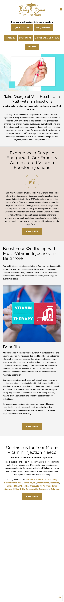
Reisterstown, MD (12, 483)
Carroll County (50, 479)
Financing (10, 38)
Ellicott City (19, 489)
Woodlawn (52, 486)
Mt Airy (43, 486)
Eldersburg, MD (29, 483)
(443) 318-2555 (43, 27)
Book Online (25, 38)
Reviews (32, 46)
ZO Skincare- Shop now (47, 38)
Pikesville (24, 486)
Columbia (55, 489)
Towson (42, 489)
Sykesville (34, 486)
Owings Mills (12, 486)
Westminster (43, 483)
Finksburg (54, 483)
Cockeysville (32, 489)
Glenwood (9, 489)
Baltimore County (34, 479)
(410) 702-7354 (22, 27)
